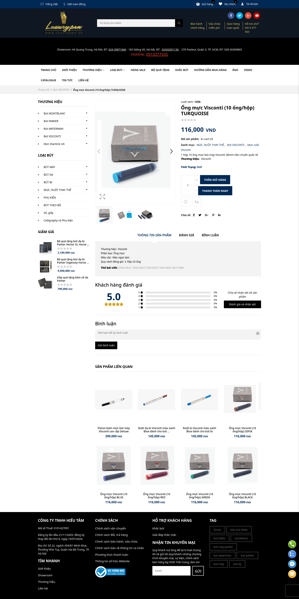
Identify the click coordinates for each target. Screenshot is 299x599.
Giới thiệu (69, 70)
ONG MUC (125, 267)
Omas (217, 529)
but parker (247, 555)
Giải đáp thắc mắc (164, 535)
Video (248, 70)
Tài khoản (249, 4)
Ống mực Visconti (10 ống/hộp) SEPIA (242, 429)
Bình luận (210, 235)
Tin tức (67, 80)
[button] (171, 152)
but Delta (219, 538)
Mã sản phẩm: (190, 139)
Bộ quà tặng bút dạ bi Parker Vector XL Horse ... (73, 242)
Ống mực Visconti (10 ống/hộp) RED (156, 495)
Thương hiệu (93, 70)
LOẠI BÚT (117, 70)
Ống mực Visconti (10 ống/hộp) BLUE (113, 495)
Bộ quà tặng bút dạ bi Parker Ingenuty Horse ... (73, 260)
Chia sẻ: (186, 215)
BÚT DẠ (48, 174)
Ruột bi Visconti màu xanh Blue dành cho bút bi (199, 429)
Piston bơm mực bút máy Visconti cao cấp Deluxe (114, 429)
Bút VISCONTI (61, 89)
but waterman (222, 555)
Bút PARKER (51, 121)
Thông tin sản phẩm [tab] (154, 235)
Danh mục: (188, 145)
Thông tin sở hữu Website (112, 561)
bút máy (219, 564)
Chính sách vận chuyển (110, 528)
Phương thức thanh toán (111, 554)
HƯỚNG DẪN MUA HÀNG (210, 70)
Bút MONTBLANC (54, 113)
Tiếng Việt (49, 4)
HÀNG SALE (138, 70)
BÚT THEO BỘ (52, 205)
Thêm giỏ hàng (215, 180)
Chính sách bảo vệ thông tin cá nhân (119, 548)
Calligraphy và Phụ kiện (58, 220)
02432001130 (170, 49)
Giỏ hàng (205, 4)
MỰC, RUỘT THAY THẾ (57, 190)
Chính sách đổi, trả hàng (111, 535)
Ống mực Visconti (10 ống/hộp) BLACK (242, 495)
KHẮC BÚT (181, 70)
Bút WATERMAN (53, 128)
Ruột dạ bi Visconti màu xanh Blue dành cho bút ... (156, 429)
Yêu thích (228, 4)
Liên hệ (83, 80)
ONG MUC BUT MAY (171, 267)
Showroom (45, 575)
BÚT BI (48, 182)
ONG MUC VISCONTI (145, 267)
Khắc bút (158, 528)
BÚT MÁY (49, 167)
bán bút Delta (239, 529)
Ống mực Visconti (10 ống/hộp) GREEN (199, 495)
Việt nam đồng (74, 4)
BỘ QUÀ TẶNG (160, 70)
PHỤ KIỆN (50, 197)
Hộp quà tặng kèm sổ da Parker (72, 279)
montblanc (241, 538)
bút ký (237, 564)
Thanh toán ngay (215, 191)
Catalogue (48, 80)
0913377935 (157, 54)
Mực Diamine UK (54, 144)
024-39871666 (117, 49)
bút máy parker (223, 547)
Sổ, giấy (48, 213)
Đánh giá (186, 235)
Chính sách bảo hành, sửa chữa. (116, 541)
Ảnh (235, 70)
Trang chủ (48, 70)
